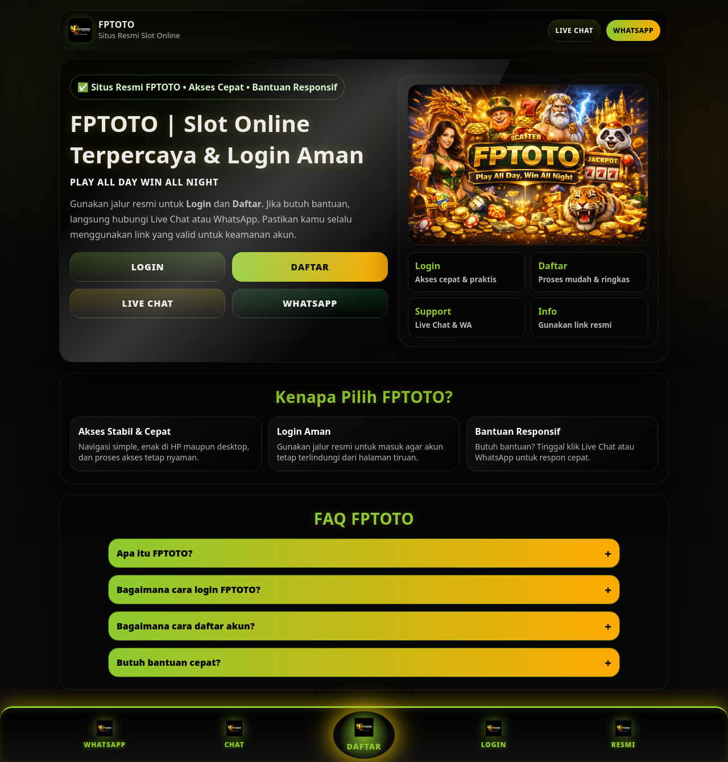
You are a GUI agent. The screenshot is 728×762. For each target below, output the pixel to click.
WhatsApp (633, 30)
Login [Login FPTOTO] (493, 734)
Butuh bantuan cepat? (169, 662)
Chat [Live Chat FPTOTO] (234, 734)
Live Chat (574, 30)
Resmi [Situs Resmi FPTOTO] (623, 734)
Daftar (310, 267)
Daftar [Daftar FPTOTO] (364, 735)
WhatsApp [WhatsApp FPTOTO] (105, 734)
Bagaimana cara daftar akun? (186, 626)
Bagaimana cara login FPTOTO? (188, 589)
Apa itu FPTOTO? (155, 553)
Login (147, 267)
